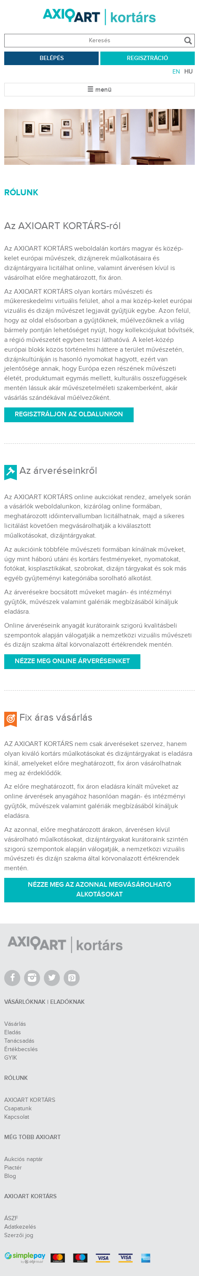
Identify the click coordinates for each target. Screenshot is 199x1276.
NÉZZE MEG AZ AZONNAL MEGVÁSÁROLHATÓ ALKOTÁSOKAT (99, 890)
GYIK (10, 1058)
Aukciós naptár (23, 1159)
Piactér (13, 1167)
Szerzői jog (18, 1235)
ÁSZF (11, 1218)
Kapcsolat (16, 1117)
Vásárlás (15, 1024)
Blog (10, 1176)
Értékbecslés (21, 1049)
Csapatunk (18, 1108)
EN (176, 71)
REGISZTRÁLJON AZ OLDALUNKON (69, 414)
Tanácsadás (19, 1041)
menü (99, 90)
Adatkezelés (20, 1227)
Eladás (12, 1032)
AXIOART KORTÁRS (29, 1100)
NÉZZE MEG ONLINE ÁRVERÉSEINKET (72, 661)
